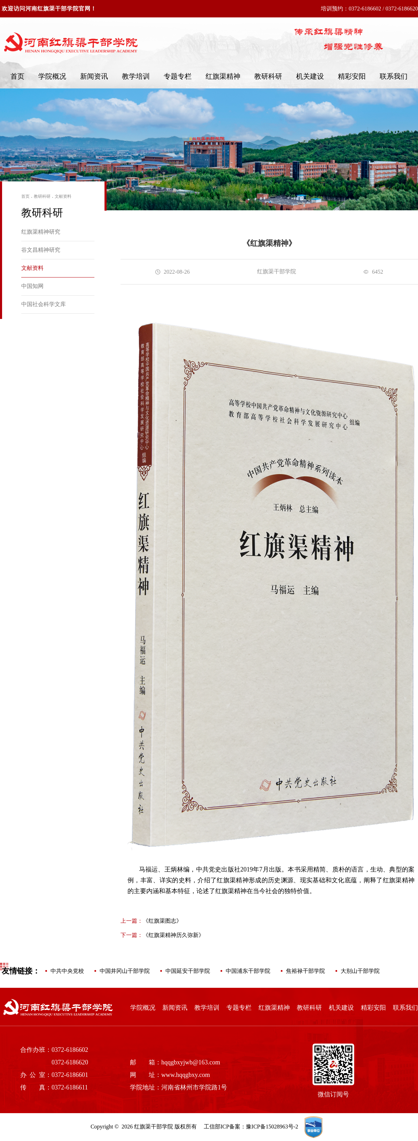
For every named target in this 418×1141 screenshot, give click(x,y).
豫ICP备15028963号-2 (272, 1127)
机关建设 (310, 76)
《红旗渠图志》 (151, 921)
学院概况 (52, 76)
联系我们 (394, 76)
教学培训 (136, 76)
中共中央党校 (67, 971)
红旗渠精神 (223, 76)
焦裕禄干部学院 (305, 971)
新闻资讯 (94, 76)
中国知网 (32, 286)
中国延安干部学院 (187, 971)
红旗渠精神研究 (40, 232)
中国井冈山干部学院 (125, 971)
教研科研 (268, 76)
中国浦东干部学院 (248, 971)
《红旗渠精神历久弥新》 (162, 935)
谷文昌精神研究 (40, 250)
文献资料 (63, 196)
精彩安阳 (352, 76)
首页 (17, 76)
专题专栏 (178, 76)
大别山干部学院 (360, 971)
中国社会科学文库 (43, 304)
